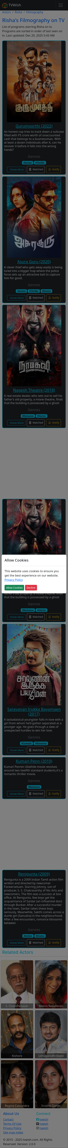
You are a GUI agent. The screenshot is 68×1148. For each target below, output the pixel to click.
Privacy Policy (14, 580)
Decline (31, 587)
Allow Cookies (14, 587)
